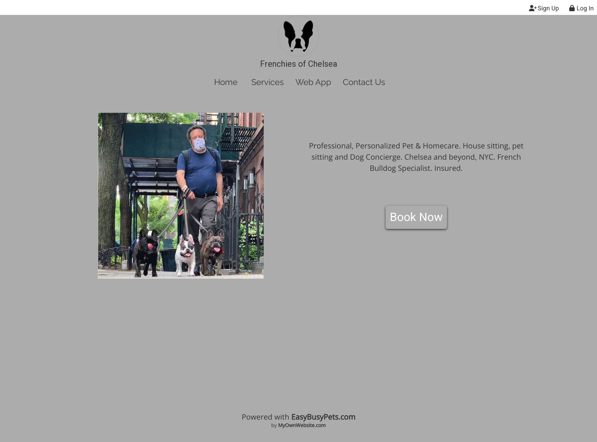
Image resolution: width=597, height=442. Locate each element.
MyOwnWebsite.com (302, 425)
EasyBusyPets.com (323, 417)
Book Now (416, 217)
